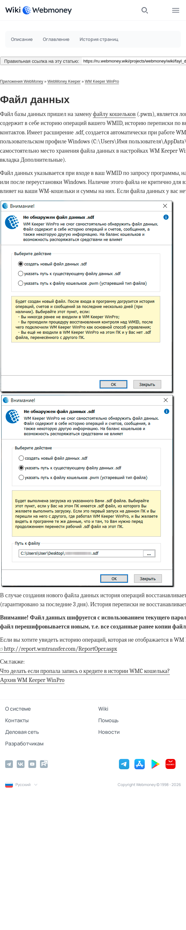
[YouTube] (32, 764)
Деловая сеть (22, 731)
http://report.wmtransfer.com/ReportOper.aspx (60, 649)
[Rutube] (44, 764)
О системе (18, 708)
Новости (109, 731)
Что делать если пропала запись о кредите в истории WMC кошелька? (85, 671)
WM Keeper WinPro (102, 81)
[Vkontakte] (20, 764)
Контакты (17, 720)
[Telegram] (9, 764)
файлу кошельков (114, 114)
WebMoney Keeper (64, 81)
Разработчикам (24, 743)
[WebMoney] (47, 10)
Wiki (103, 708)
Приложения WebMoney (21, 81)
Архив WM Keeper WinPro (32, 680)
